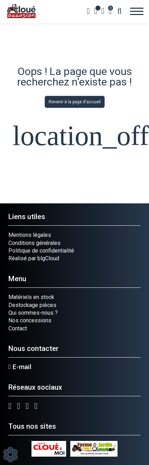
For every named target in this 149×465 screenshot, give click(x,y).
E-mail (19, 367)
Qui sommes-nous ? (33, 312)
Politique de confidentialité (41, 250)
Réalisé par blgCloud (33, 258)
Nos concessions (29, 320)
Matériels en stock (31, 297)
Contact (17, 328)
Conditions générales (34, 243)
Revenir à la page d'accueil (75, 101)
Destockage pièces (32, 305)
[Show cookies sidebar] (10, 455)
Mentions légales (29, 235)
